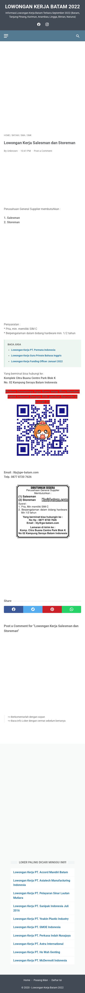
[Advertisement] (42, 87)
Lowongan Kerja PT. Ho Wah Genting (36, 952)
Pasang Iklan (41, 980)
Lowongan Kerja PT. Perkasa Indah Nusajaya (42, 935)
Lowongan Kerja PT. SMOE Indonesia (37, 927)
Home (27, 980)
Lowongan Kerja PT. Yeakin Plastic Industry (41, 918)
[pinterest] (52, 609)
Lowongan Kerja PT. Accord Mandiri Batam (40, 872)
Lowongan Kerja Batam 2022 (42, 7)
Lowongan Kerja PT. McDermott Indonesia (40, 960)
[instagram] (46, 24)
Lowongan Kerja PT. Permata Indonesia (33, 349)
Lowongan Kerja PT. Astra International (38, 944)
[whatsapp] (71, 609)
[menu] (6, 36)
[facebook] (38, 24)
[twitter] (32, 609)
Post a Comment (43, 150)
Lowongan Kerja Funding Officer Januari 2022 (37, 361)
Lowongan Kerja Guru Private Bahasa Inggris (36, 355)
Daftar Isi (57, 980)
